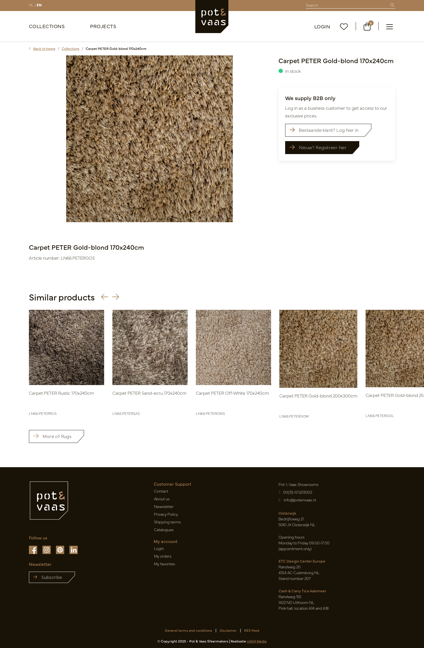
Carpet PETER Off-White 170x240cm (232, 393)
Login (322, 26)
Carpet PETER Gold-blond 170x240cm (116, 48)
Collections (47, 26)
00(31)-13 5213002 (297, 492)
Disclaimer (228, 630)
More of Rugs (52, 436)
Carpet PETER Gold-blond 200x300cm (318, 395)
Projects (103, 26)
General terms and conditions (188, 630)
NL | (32, 4)
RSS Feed (251, 630)
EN (39, 4)
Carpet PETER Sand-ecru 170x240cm (149, 393)
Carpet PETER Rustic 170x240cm (61, 393)
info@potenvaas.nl (299, 499)
